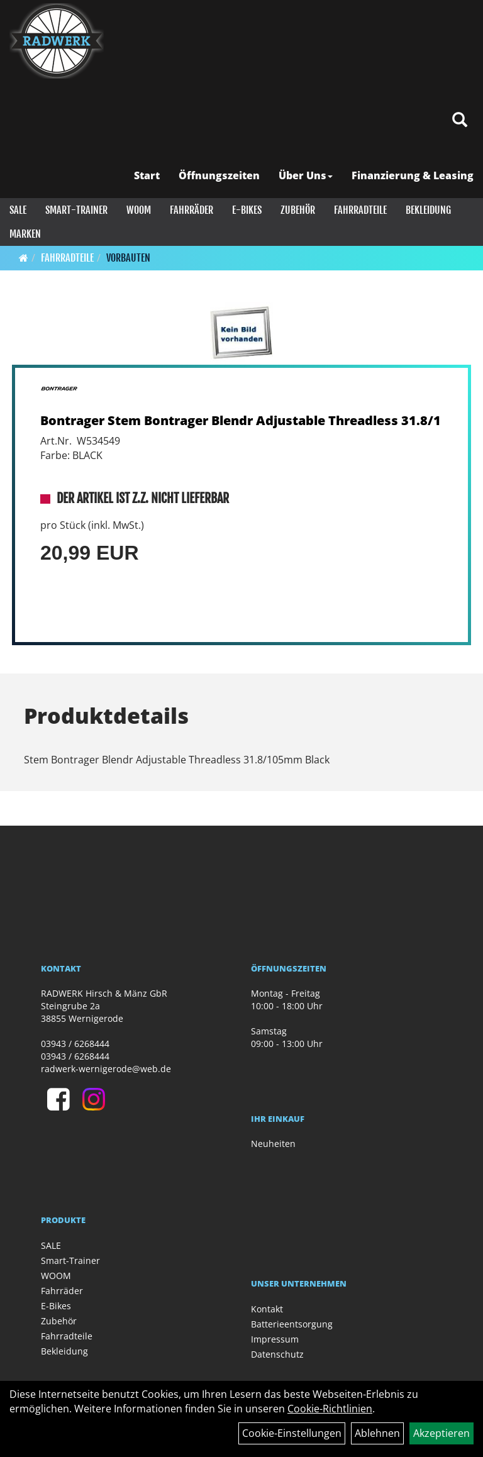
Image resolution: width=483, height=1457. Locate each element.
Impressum (275, 1339)
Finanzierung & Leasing (413, 175)
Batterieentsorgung (292, 1324)
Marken (25, 234)
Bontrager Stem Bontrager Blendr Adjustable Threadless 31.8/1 (240, 420)
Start (147, 175)
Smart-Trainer (76, 210)
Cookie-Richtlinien (329, 1408)
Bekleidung (428, 210)
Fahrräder (191, 210)
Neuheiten (273, 1144)
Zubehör (297, 210)
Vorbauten (128, 258)
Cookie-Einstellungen (291, 1433)
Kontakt (267, 1309)
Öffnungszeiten (219, 175)
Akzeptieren (441, 1433)
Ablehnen (377, 1433)
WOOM (138, 210)
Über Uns (306, 175)
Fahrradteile (360, 210)
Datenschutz (277, 1354)
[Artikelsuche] (459, 120)
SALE (17, 210)
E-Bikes (247, 210)
